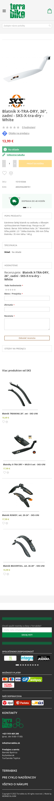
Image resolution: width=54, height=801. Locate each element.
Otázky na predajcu (15, 133)
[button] (3, 421)
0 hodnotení (28, 127)
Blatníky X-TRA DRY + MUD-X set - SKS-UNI (24, 464)
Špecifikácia (10, 245)
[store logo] (16, 11)
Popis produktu (12, 215)
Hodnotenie (11, 265)
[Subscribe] (27, 634)
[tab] (27, 216)
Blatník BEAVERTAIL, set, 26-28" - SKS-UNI (24, 565)
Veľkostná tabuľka (13, 155)
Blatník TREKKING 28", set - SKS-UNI (20, 413)
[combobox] (27, 25)
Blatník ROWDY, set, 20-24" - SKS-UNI (20, 515)
